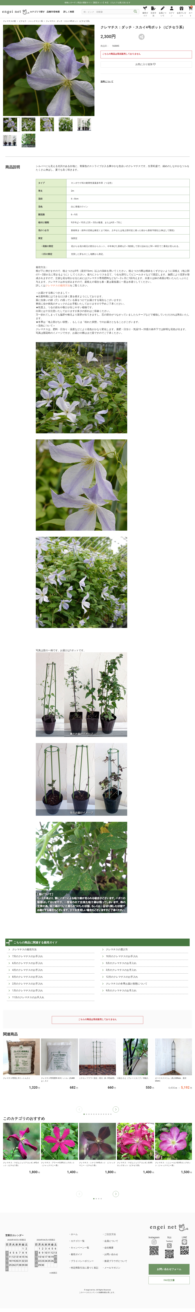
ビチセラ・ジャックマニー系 (31, 21)
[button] (116, 1109)
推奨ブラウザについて (115, 1261)
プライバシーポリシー (82, 1261)
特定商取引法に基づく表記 (84, 1267)
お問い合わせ (111, 1254)
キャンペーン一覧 (80, 1247)
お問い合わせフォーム (169, 1269)
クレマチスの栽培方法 (58, 285)
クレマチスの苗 (9, 21)
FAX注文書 (169, 1280)
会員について (111, 1241)
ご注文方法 (110, 1234)
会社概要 (108, 1247)
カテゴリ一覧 (78, 1241)
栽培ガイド (76, 1254)
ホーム (74, 1234)
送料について (107, 81)
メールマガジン (112, 1267)
